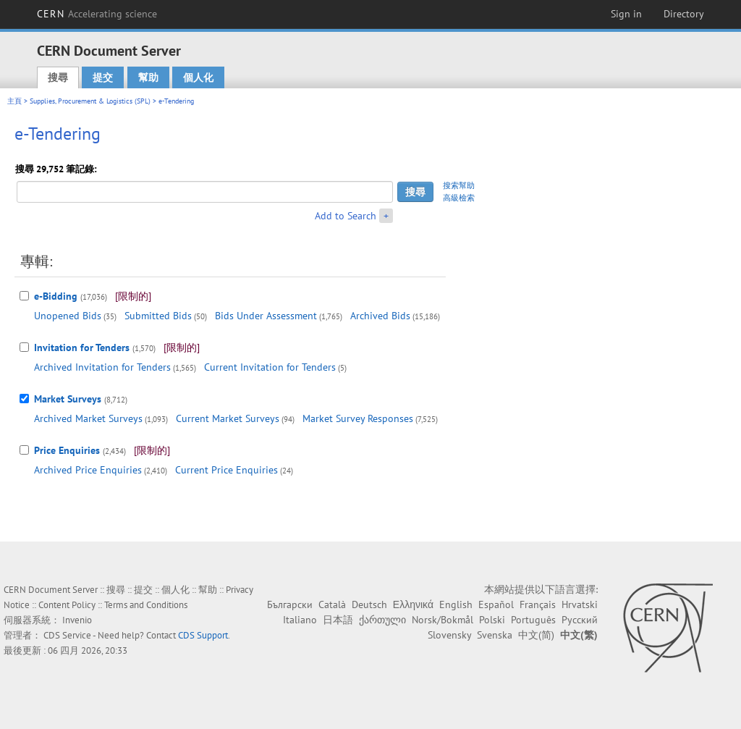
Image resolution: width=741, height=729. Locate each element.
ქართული (382, 619)
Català (332, 604)
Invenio (77, 620)
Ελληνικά (413, 604)
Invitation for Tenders (82, 347)
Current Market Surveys (227, 418)
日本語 (338, 619)
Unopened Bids (67, 315)
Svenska (494, 634)
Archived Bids (380, 315)
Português (533, 619)
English (456, 604)
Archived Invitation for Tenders (102, 367)
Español (496, 604)
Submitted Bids (158, 315)
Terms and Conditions (145, 605)
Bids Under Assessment (266, 315)
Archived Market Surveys (88, 418)
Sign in (626, 13)
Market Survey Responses (357, 418)
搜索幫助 (459, 185)
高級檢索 (459, 198)
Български (290, 604)
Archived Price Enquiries (88, 469)
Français (538, 604)
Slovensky (449, 634)
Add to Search (345, 215)
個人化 (198, 77)
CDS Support (203, 635)
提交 (103, 77)
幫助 (148, 77)
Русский (580, 619)
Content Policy (67, 605)
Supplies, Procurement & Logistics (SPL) (90, 101)
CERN (97, 13)
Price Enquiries (67, 450)
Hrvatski (580, 604)
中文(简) (536, 634)
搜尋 (58, 77)
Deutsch (369, 604)
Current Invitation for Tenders (270, 367)
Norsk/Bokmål (442, 619)
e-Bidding (55, 296)
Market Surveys (67, 398)
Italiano (300, 619)
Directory (684, 13)
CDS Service (67, 635)
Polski (492, 619)
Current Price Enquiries (226, 469)
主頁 (14, 101)
